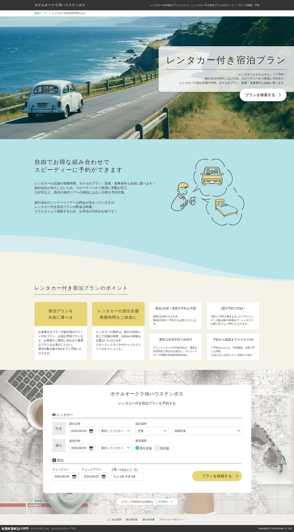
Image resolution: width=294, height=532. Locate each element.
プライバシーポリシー (171, 519)
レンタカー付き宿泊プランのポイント (213, 5)
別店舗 (164, 448)
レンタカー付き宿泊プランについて (169, 5)
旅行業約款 (132, 519)
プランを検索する (263, 95)
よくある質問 (114, 519)
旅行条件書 (148, 519)
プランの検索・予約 (249, 5)
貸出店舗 (145, 448)
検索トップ (41, 501)
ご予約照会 (162, 501)
